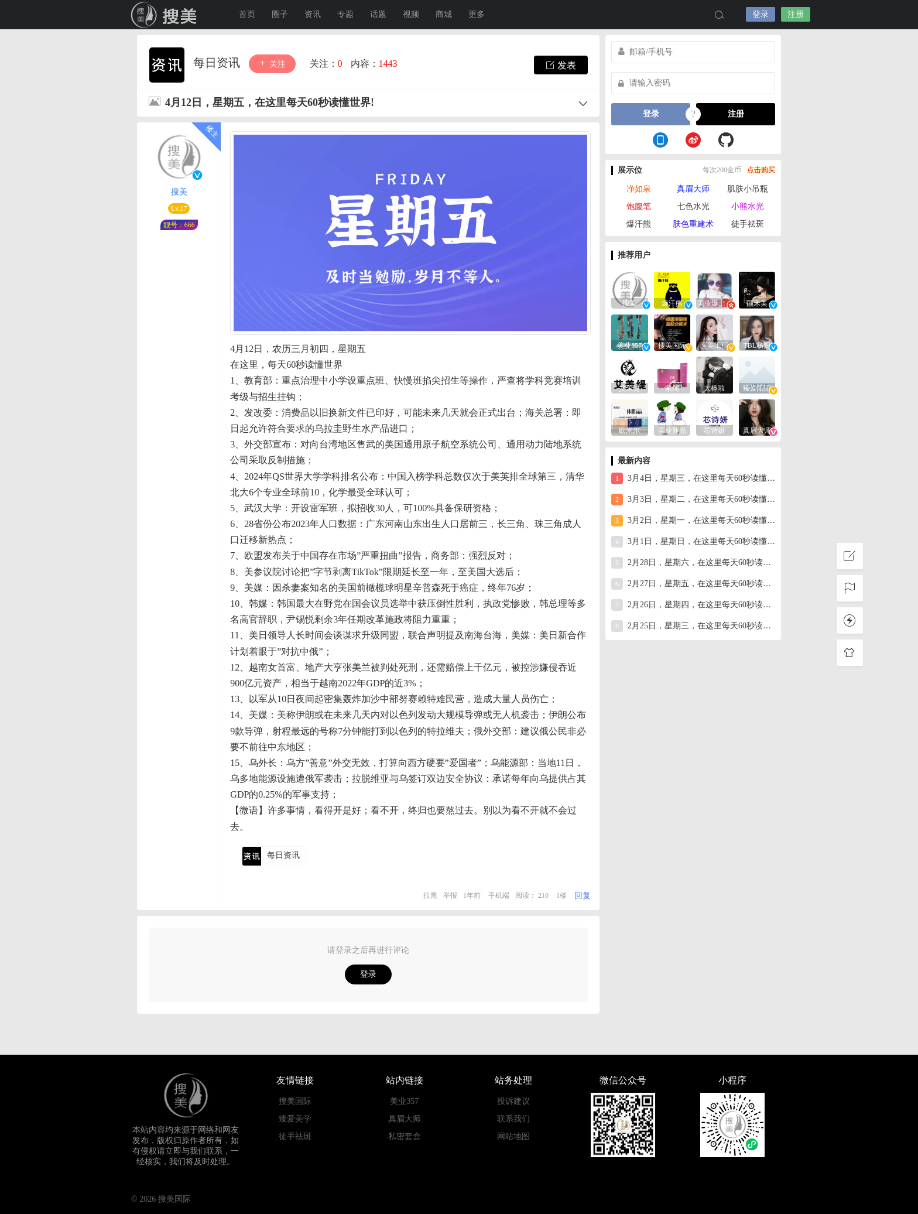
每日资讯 (218, 62)
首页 (247, 14)
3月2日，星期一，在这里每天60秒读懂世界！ (693, 520)
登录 (760, 14)
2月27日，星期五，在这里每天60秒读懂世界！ (693, 584)
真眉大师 (693, 188)
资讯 (312, 14)
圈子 (280, 14)
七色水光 (693, 206)
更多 (476, 14)
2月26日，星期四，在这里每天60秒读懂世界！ (693, 605)
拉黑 (430, 895)
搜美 (179, 191)
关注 (272, 64)
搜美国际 (166, 14)
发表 (561, 65)
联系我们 (513, 1118)
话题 (378, 14)
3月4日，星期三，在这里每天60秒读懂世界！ (693, 478)
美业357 (404, 1101)
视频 (411, 14)
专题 (345, 14)
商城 (444, 14)
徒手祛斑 (747, 224)
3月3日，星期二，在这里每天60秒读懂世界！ (693, 499)
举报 (450, 895)
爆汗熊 (638, 224)
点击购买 (761, 170)
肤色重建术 (693, 224)
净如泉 (638, 188)
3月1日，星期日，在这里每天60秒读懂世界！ (693, 542)
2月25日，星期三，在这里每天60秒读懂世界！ (693, 626)
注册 (795, 14)
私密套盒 (404, 1136)
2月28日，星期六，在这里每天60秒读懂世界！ (693, 563)
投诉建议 (513, 1101)
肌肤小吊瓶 (747, 188)
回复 (582, 895)
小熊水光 (747, 206)
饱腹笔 (638, 206)
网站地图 (513, 1136)
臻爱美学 (295, 1118)
